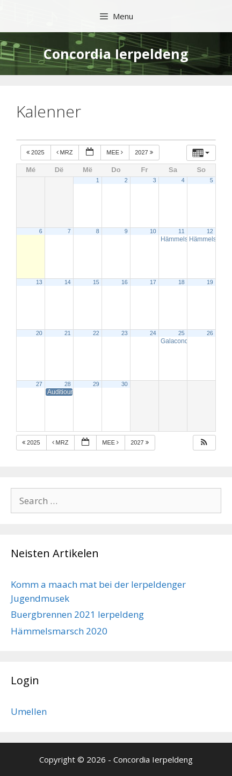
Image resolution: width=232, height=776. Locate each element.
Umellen (29, 711)
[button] (204, 442)
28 (67, 384)
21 (67, 333)
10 (153, 231)
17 (153, 282)
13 (39, 282)
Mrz (65, 152)
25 (181, 333)
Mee (115, 152)
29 (96, 384)
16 (124, 282)
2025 (36, 152)
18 (181, 282)
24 (153, 333)
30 (124, 384)
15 (96, 282)
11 (181, 231)
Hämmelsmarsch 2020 (59, 631)
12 (210, 231)
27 (39, 384)
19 (210, 282)
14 (67, 282)
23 (124, 333)
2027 (145, 152)
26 (210, 333)
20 (39, 333)
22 (96, 333)
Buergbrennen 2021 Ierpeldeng (77, 614)
